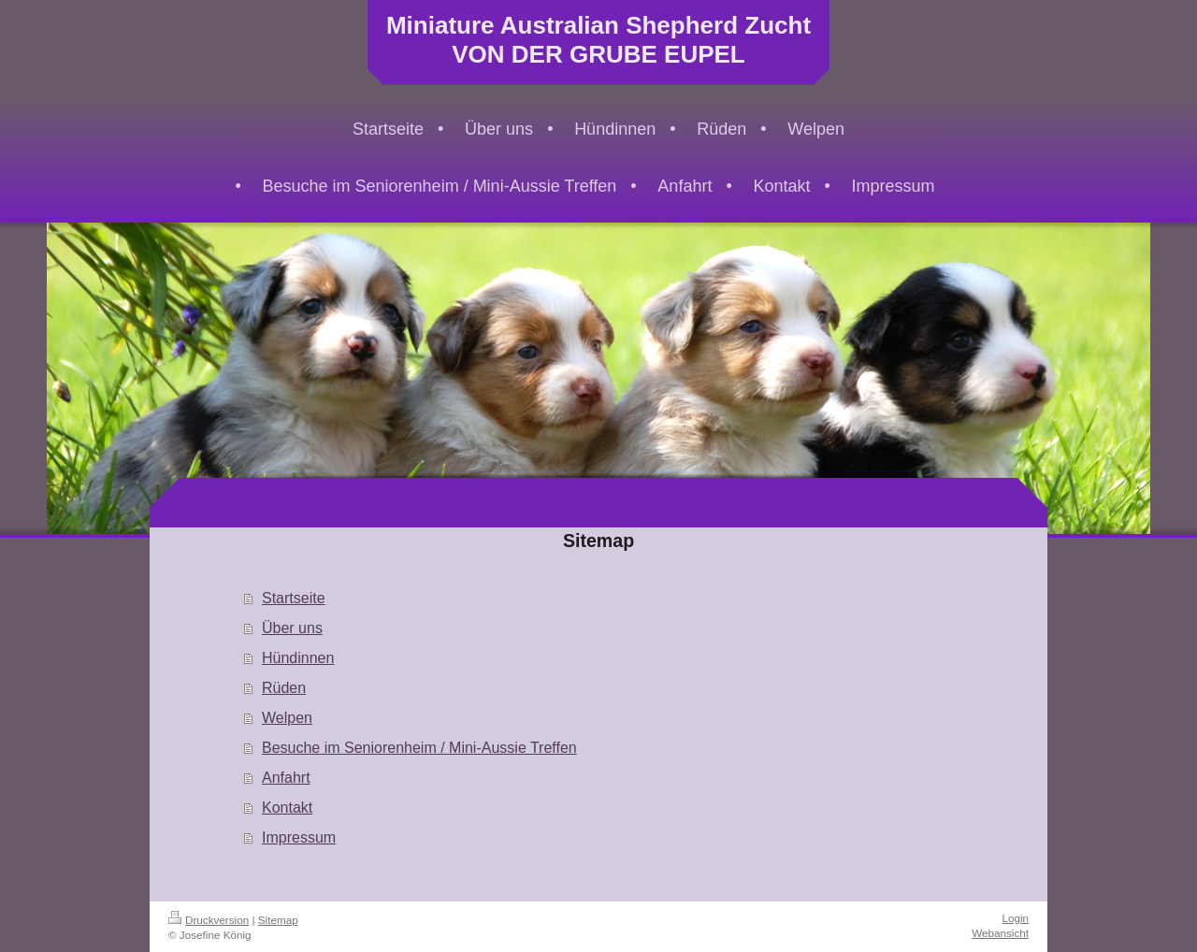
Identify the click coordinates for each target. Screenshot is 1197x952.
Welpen (287, 718)
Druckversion (208, 920)
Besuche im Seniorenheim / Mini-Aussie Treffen (419, 748)
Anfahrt (286, 778)
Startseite (293, 598)
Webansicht (1000, 933)
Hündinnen (298, 658)
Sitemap (278, 920)
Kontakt (287, 807)
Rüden (284, 688)
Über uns (292, 628)
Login (1015, 918)
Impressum (299, 837)
